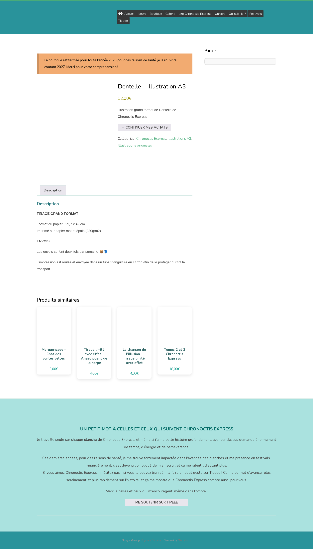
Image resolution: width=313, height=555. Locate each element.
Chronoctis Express (151, 138)
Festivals (255, 14)
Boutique (156, 14)
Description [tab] (53, 196)
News (142, 14)
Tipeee (123, 21)
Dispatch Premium (151, 546)
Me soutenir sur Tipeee (156, 508)
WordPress (184, 546)
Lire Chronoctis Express (195, 14)
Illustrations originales (135, 145)
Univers (220, 14)
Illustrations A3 (179, 138)
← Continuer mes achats (144, 127)
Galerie (170, 14)
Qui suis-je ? (237, 14)
